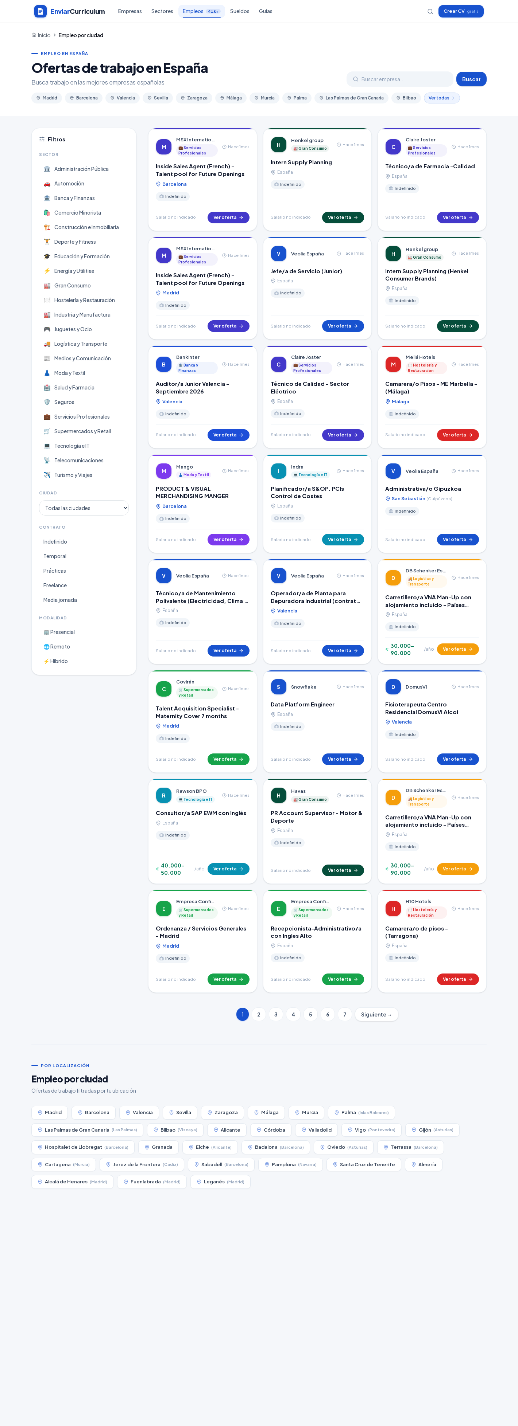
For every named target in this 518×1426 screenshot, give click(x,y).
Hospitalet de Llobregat (83, 1147)
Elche (210, 1147)
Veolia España (307, 253)
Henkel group (307, 140)
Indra (297, 467)
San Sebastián (418, 498)
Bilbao (406, 98)
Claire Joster (421, 139)
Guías (265, 11)
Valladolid (316, 1130)
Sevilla (157, 98)
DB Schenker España (426, 570)
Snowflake (304, 687)
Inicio (44, 35)
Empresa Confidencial (197, 901)
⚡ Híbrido (55, 661)
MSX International (197, 139)
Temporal (54, 556)
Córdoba (270, 1130)
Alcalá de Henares (72, 1182)
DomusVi (416, 687)
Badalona (276, 1147)
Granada (158, 1147)
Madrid (46, 98)
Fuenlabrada (152, 1182)
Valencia (122, 98)
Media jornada (60, 599)
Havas (298, 791)
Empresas (130, 11)
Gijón (432, 1130)
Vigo (371, 1130)
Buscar (471, 79)
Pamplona (290, 1164)
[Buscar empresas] (430, 11)
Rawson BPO (191, 791)
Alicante (226, 1130)
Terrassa (410, 1147)
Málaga (231, 98)
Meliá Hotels (420, 357)
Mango (184, 467)
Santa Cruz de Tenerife (364, 1164)
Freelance (55, 585)
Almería (423, 1164)
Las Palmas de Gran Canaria (351, 98)
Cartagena (64, 1164)
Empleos (202, 13)
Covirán (185, 682)
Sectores (162, 11)
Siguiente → (376, 1014)
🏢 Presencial (59, 631)
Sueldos (240, 11)
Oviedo (343, 1147)
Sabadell (221, 1164)
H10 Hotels (418, 901)
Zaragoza (194, 98)
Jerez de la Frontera (142, 1164)
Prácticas (54, 570)
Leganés (220, 1182)
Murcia (264, 98)
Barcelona (84, 98)
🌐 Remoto (56, 646)
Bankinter (188, 357)
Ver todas (442, 98)
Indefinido (55, 541)
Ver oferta (228, 217)
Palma (297, 98)
